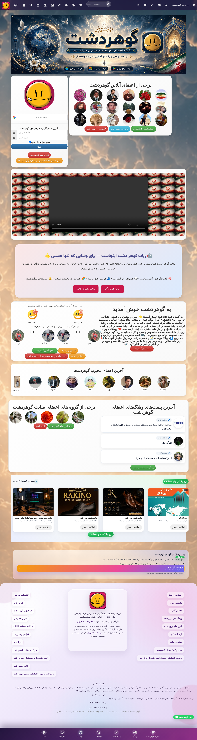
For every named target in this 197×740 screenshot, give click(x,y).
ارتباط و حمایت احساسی (98, 708)
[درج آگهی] (134, 734)
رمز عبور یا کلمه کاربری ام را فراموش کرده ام (39, 160)
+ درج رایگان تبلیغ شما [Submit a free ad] (175, 481)
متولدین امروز (77, 356)
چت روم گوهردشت (119, 128)
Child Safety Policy (23, 626)
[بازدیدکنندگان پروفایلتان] (153, 734)
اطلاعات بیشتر (43, 527)
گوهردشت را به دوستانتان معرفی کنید (31, 658)
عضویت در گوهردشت (96, 128)
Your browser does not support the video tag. (98, 204)
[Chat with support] (183, 717)
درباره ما (17, 642)
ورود (39, 146)
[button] (16, 5)
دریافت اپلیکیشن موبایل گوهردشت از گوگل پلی (160, 658)
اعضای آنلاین (176, 610)
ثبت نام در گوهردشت (39, 155)
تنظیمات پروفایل (21, 595)
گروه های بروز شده (173, 626)
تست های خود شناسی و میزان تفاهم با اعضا (46, 356)
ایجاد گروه (40, 426)
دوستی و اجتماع (98, 695)
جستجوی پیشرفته (68, 350)
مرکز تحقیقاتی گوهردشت (25, 650)
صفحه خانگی (176, 642)
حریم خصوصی (20, 618)
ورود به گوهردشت (180, 5)
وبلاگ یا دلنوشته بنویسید (143, 467)
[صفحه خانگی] (44, 734)
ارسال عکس (176, 634)
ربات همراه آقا (112, 289)
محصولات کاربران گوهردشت (169, 650)
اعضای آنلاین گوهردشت (143, 128)
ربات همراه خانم (86, 289)
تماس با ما (18, 603)
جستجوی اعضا (175, 595)
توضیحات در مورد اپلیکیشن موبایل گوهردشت (34, 673)
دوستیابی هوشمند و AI (98, 702)
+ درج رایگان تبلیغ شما (101, 534)
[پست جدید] (116, 734)
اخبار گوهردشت (21, 666)
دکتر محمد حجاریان (85, 621)
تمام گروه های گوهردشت (60, 426)
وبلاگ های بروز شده (173, 618)
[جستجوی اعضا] (98, 734)
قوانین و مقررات (21, 634)
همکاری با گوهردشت (23, 610)
